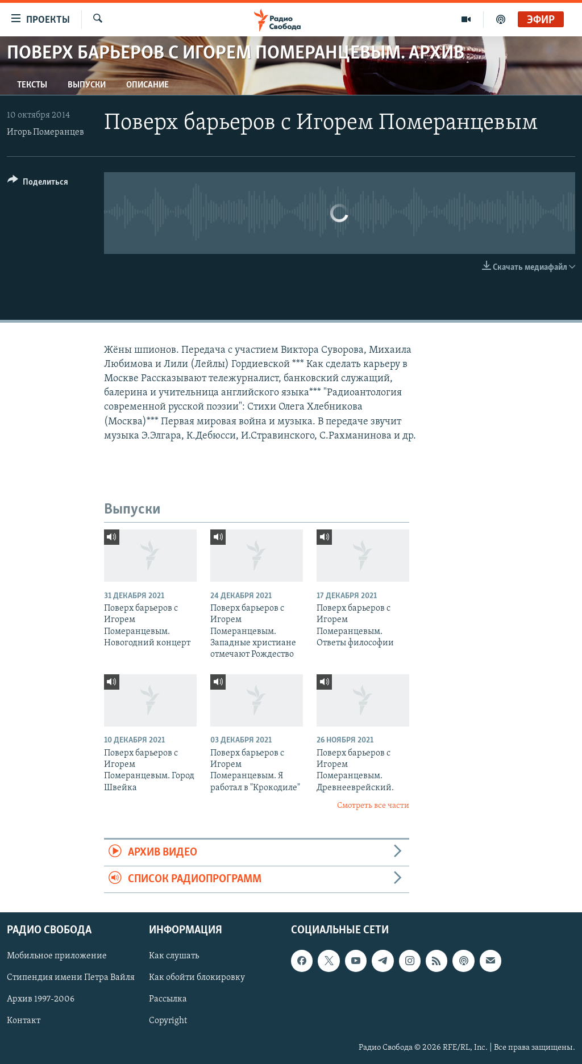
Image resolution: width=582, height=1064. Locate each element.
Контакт (23, 1021)
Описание (147, 85)
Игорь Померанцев (45, 132)
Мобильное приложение (57, 956)
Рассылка (168, 999)
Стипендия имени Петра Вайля (71, 978)
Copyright (168, 1021)
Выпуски (87, 85)
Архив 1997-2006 (40, 999)
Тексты (32, 85)
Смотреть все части (373, 806)
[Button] (37, 183)
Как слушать (174, 956)
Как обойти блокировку (197, 978)
